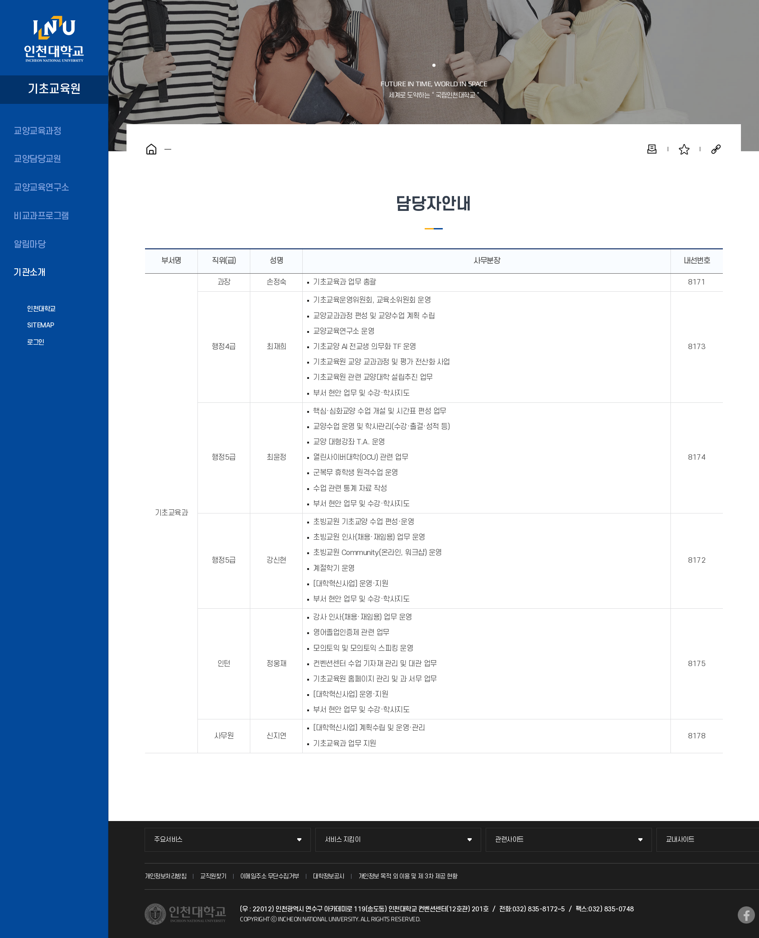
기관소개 (29, 273)
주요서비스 (168, 840)
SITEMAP (40, 325)
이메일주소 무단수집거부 (269, 876)
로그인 (35, 342)
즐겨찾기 (684, 149)
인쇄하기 (652, 149)
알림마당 (29, 245)
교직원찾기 (213, 876)
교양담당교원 (37, 159)
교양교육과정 (37, 131)
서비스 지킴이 (343, 840)
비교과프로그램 (41, 216)
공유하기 (716, 149)
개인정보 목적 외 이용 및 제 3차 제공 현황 (408, 876)
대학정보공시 (328, 876)
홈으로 (151, 149)
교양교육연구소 (41, 188)
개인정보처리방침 (165, 876)
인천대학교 (41, 309)
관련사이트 (509, 840)
